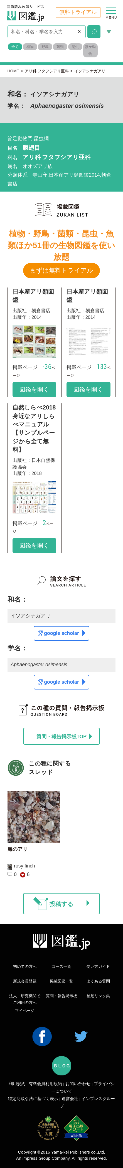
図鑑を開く (34, 389)
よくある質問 (98, 981)
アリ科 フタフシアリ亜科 (47, 71)
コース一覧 (61, 966)
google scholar (64, 633)
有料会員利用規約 (45, 1083)
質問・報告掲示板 (61, 996)
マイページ (25, 1010)
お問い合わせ (77, 1083)
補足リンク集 (98, 996)
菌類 (60, 47)
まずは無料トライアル (61, 270)
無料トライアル (78, 12)
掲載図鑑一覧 (61, 981)
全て (15, 47)
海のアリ (18, 849)
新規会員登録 (24, 981)
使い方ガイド (98, 966)
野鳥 (45, 47)
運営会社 (70, 1098)
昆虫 (75, 47)
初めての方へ (24, 966)
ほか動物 (90, 50)
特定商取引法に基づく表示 (33, 1098)
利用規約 (17, 1083)
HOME (13, 71)
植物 (30, 47)
